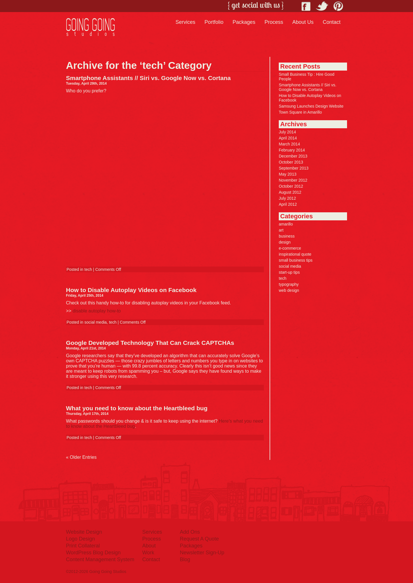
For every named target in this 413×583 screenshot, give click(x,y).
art (281, 230)
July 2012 (287, 198)
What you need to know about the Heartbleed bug (137, 408)
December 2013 (293, 156)
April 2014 (288, 138)
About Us (302, 22)
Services (185, 22)
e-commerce (290, 248)
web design (289, 290)
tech (88, 269)
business (287, 236)
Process (273, 22)
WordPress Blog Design (93, 552)
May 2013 (287, 174)
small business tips (296, 260)
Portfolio (213, 22)
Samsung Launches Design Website (311, 106)
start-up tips (289, 272)
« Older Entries (81, 457)
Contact (331, 22)
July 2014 (287, 132)
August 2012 (290, 192)
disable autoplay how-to (97, 310)
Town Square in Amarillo (300, 112)
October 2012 (291, 186)
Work (148, 552)
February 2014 (292, 150)
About (149, 546)
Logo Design (80, 539)
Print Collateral (83, 546)
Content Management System (100, 559)
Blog (185, 559)
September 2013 (294, 168)
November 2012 (293, 180)
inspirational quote (295, 254)
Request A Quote (199, 539)
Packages (244, 22)
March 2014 (289, 144)
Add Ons (190, 532)
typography (289, 284)
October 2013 (291, 162)
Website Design (84, 532)
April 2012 (288, 204)
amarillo (286, 224)
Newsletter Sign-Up (202, 552)
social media (95, 322)
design (285, 242)
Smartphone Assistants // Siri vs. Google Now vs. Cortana (148, 78)
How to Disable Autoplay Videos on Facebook (131, 290)
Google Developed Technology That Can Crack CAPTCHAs (150, 342)
